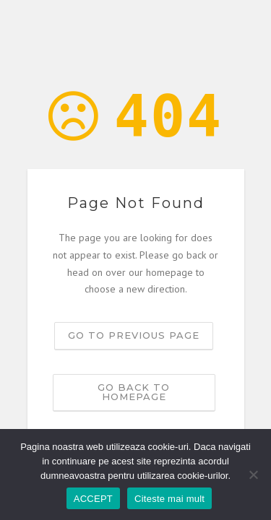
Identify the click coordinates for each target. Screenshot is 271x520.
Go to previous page (133, 335)
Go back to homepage (134, 391)
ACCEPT (93, 498)
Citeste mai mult (169, 498)
